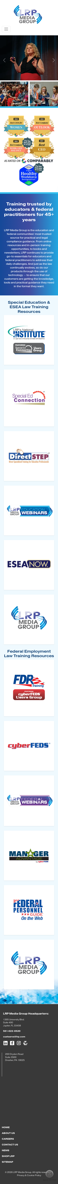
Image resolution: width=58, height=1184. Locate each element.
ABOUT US (8, 1133)
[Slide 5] (37, 103)
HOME (6, 1127)
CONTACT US (10, 1144)
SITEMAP (7, 1161)
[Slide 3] (26, 103)
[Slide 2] (20, 103)
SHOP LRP (8, 1156)
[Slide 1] (15, 103)
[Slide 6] (43, 103)
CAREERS (8, 1138)
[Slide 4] (32, 103)
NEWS (5, 1150)
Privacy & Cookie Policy (29, 1175)
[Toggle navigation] (6, 29)
